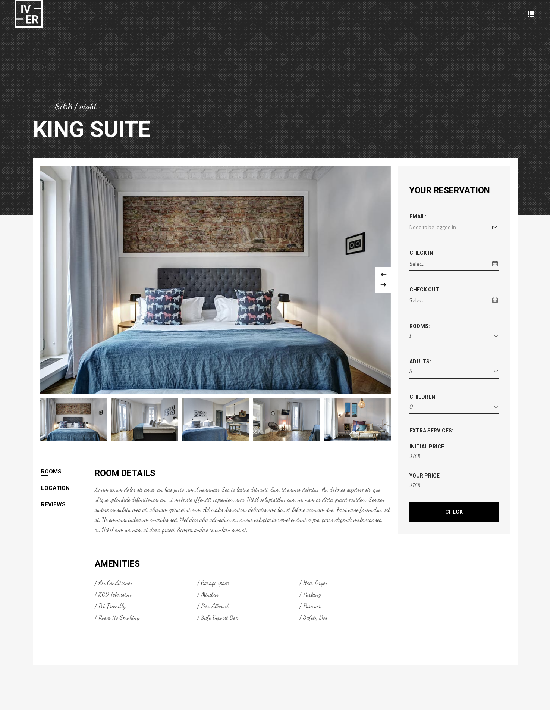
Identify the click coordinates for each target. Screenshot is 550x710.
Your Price (424, 476)
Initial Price (426, 447)
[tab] (67, 471)
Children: (423, 397)
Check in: (422, 253)
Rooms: (419, 326)
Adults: (420, 362)
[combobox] (454, 337)
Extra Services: (431, 431)
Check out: (425, 290)
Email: (418, 216)
